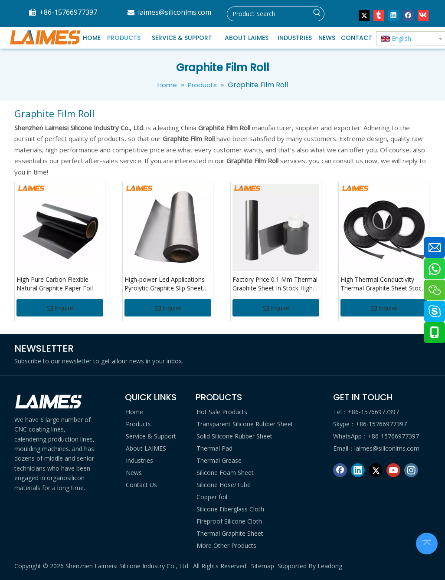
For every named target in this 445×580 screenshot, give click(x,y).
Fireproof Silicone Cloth (229, 521)
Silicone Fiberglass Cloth (230, 509)
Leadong (329, 566)
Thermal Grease (219, 460)
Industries (139, 460)
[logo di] (49, 402)
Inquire (60, 308)
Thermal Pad (214, 448)
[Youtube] (393, 470)
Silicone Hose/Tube (223, 485)
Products (138, 424)
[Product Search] (268, 14)
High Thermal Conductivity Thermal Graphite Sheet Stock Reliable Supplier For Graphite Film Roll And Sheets (382, 284)
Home (134, 412)
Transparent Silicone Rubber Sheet (244, 424)
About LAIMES (146, 448)
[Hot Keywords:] (317, 14)
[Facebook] (340, 470)
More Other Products (226, 545)
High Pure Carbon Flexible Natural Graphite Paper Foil (54, 283)
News (134, 472)
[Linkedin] (358, 470)
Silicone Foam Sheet (225, 472)
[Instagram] (411, 470)
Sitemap (262, 566)
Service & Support (151, 436)
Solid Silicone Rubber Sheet (234, 436)
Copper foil (211, 497)
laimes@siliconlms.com (174, 12)
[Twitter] (376, 470)
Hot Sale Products (221, 412)
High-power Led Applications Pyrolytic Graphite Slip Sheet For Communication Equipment (164, 284)
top (427, 543)
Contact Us (141, 485)
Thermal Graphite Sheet (229, 533)
